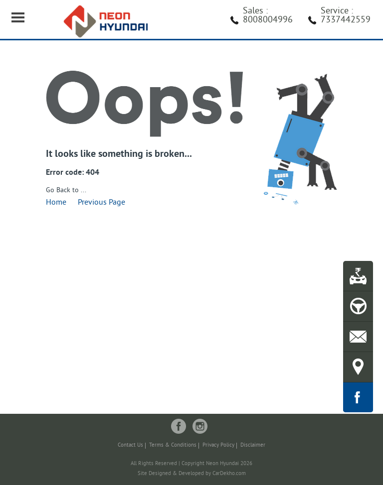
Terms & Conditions (172, 445)
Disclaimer (252, 445)
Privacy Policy (218, 445)
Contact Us (130, 445)
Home (56, 203)
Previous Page (101, 203)
